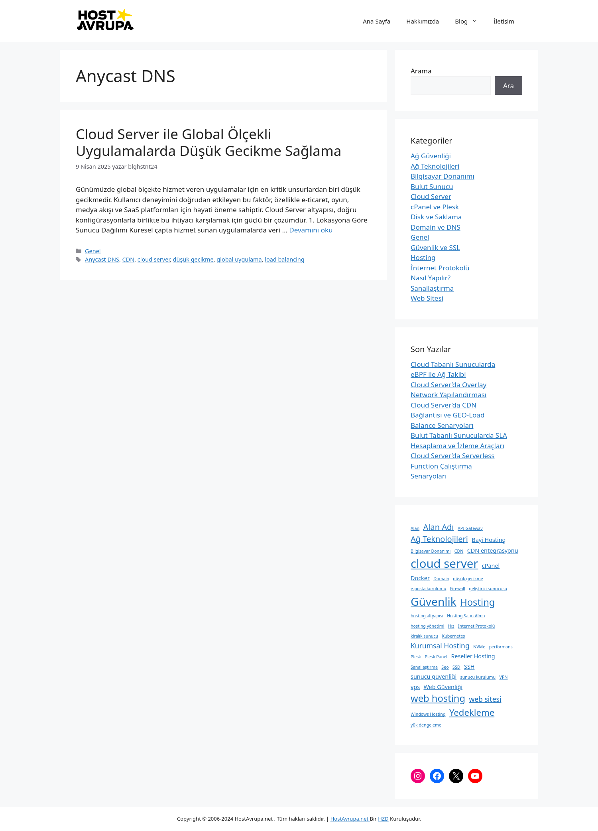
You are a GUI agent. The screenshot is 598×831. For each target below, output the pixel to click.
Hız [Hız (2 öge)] (451, 626)
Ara (508, 85)
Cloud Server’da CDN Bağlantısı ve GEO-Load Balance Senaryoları (447, 415)
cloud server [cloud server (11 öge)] (444, 563)
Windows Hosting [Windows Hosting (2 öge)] (428, 714)
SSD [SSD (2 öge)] (456, 667)
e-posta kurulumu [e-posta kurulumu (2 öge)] (428, 588)
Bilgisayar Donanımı (442, 176)
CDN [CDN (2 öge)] (459, 551)
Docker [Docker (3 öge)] (420, 578)
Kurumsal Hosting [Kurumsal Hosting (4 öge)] (440, 645)
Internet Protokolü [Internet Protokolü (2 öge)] (476, 626)
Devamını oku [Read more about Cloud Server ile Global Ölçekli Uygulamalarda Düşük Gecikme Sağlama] (310, 229)
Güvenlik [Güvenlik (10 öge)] (433, 601)
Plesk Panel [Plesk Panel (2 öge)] (436, 657)
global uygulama (239, 259)
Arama (421, 70)
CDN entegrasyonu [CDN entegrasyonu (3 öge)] (492, 550)
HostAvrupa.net (350, 818)
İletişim (504, 21)
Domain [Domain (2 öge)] (441, 578)
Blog (470, 21)
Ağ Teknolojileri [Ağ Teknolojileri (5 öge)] (439, 539)
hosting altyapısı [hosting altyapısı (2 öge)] (427, 615)
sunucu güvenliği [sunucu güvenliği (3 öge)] (433, 676)
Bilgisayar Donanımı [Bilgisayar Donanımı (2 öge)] (430, 551)
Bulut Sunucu (432, 186)
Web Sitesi (427, 298)
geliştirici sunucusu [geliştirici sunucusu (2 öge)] (488, 588)
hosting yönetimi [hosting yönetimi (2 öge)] (427, 626)
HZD (383, 818)
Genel (92, 251)
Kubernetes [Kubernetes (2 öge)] (453, 636)
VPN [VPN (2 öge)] (504, 677)
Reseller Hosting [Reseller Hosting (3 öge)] (473, 656)
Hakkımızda (422, 21)
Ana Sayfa (376, 21)
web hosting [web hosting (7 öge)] (438, 698)
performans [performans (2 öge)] (501, 647)
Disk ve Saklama (436, 216)
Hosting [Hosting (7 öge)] (477, 602)
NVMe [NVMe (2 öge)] (479, 647)
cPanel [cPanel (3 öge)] (491, 565)
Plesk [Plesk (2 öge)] (416, 657)
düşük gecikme (193, 259)
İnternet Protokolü (440, 267)
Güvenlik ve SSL (435, 247)
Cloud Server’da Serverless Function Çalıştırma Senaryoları (452, 465)
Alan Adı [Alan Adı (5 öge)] (438, 527)
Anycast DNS (102, 259)
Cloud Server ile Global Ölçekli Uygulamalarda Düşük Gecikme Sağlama (208, 142)
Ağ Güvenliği (431, 155)
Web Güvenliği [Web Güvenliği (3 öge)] (442, 687)
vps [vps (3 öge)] (415, 687)
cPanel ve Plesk (435, 206)
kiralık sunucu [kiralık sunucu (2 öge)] (424, 636)
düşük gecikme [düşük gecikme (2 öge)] (468, 578)
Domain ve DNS (435, 227)
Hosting (423, 257)
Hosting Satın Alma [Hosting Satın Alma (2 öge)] (466, 615)
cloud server (154, 259)
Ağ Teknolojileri (435, 166)
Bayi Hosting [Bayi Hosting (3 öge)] (489, 539)
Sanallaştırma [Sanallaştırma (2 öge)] (424, 667)
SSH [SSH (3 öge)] (469, 666)
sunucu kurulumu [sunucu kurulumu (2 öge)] (478, 677)
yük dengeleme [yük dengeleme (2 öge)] (426, 725)
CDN (128, 259)
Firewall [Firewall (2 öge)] (457, 588)
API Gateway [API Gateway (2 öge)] (470, 528)
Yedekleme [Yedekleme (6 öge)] (471, 712)
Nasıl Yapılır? (430, 277)
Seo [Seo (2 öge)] (444, 667)
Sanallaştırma (432, 288)
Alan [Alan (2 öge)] (415, 528)
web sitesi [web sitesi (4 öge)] (485, 699)
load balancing (284, 259)
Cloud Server (431, 196)
